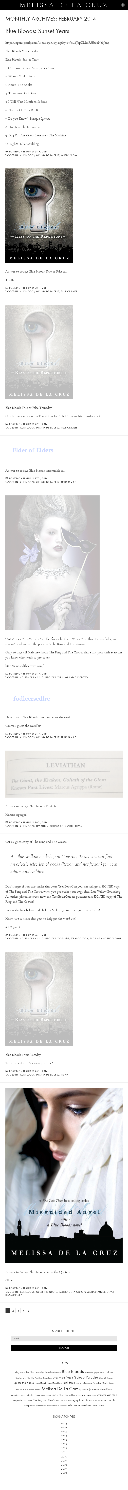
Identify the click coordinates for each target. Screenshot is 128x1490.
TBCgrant (63, 938)
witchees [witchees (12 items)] (63, 1406)
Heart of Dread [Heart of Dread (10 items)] (40, 1383)
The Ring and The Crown (73, 677)
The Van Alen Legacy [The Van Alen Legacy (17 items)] (69, 1400)
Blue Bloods (27, 155)
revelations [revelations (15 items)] (91, 1395)
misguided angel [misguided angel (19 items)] (18, 1395)
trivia (78, 826)
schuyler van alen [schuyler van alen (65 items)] (107, 1395)
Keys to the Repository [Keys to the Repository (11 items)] (84, 1383)
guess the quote (46, 1292)
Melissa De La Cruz (48, 155)
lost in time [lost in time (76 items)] (22, 1389)
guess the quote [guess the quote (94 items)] (24, 1383)
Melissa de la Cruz (64, 5)
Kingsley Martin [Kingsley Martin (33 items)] (100, 1382)
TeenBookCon (79, 938)
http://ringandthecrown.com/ (24, 666)
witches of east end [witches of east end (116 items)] (80, 1405)
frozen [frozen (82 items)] (69, 1377)
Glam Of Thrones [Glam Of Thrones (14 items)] (106, 1378)
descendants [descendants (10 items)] (47, 1378)
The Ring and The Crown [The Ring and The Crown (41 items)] (46, 1400)
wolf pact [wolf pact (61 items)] (98, 1405)
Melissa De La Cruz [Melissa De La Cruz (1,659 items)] (60, 1389)
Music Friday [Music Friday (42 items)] (33, 1395)
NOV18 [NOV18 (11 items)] (55, 1395)
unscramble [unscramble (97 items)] (108, 1400)
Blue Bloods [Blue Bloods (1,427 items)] (73, 1371)
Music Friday (69, 155)
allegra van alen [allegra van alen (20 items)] (22, 1372)
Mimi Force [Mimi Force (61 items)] (106, 1389)
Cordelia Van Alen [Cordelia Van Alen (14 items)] (34, 1378)
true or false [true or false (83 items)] (93, 1400)
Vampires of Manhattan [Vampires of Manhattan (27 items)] (35, 1405)
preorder (50, 677)
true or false (69, 291)
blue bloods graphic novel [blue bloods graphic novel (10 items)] (94, 1372)
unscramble (68, 482)
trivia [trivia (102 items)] (82, 1400)
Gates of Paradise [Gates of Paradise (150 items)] (86, 1377)
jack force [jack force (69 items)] (69, 1383)
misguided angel (94, 1292)
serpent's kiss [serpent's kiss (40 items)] (19, 1400)
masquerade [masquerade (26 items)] (35, 1389)
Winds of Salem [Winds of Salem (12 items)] (53, 1406)
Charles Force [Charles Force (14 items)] (20, 1378)
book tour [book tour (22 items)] (109, 1372)
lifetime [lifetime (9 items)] (111, 1383)
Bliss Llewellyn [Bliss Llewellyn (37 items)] (37, 1372)
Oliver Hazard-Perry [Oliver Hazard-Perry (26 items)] (68, 1395)
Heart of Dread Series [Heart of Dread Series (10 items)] (54, 1383)
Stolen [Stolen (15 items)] (29, 1400)
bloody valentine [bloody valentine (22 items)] (53, 1372)
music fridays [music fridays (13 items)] (46, 1395)
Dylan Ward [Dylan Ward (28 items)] (59, 1377)
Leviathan (42, 826)
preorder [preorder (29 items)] (82, 1395)
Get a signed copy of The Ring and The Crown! (36, 842)
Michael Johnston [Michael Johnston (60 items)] (89, 1389)
